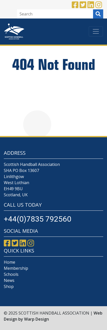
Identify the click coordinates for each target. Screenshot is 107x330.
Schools (11, 274)
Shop (9, 286)
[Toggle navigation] (96, 31)
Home (9, 262)
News (9, 280)
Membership (16, 268)
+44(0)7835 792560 (37, 219)
